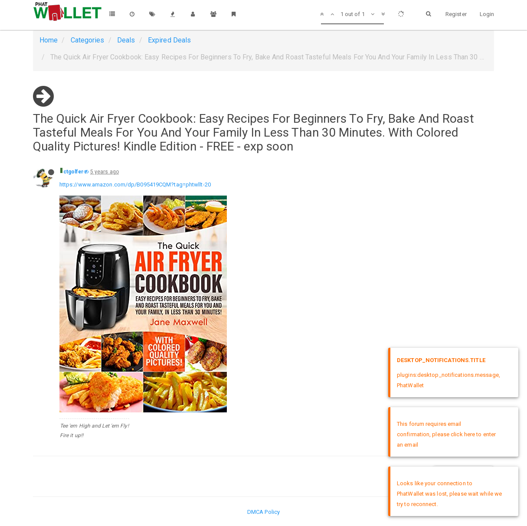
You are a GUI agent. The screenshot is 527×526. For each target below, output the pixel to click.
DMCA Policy (263, 512)
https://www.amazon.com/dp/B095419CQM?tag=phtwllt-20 (135, 184)
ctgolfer (73, 172)
